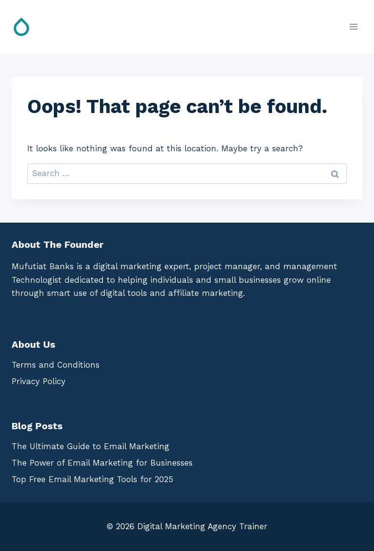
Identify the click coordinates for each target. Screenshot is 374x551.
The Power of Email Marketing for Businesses (102, 463)
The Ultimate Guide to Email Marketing (90, 446)
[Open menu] (353, 26)
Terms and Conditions (55, 365)
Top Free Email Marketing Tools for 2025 (92, 479)
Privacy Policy (38, 381)
